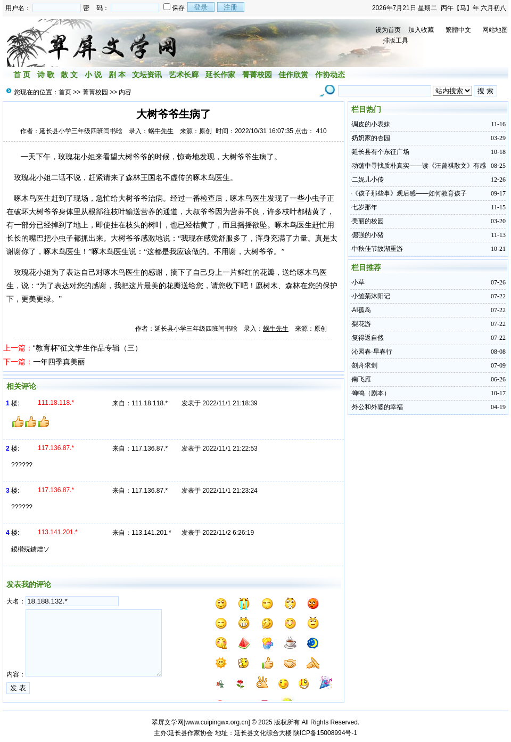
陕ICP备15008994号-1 (325, 733)
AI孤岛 (361, 310)
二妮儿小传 (368, 179)
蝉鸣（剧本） (371, 393)
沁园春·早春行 (372, 351)
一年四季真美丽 (59, 361)
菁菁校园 (257, 74)
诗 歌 (45, 74)
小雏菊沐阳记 (371, 296)
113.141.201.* (151, 532)
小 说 (93, 74)
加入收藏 (421, 30)
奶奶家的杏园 (371, 138)
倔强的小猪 (368, 235)
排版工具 (395, 40)
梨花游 (361, 324)
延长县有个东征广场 (380, 152)
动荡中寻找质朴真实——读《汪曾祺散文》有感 (419, 165)
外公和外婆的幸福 (377, 407)
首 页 (21, 74)
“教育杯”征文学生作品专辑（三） (87, 348)
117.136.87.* (149, 448)
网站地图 (495, 30)
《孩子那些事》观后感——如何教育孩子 (409, 193)
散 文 (69, 74)
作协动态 (330, 74)
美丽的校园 (368, 221)
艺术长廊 (184, 74)
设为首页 (388, 30)
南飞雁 (361, 379)
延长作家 (220, 74)
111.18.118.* (149, 403)
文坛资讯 (147, 74)
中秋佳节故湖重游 (377, 248)
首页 (65, 92)
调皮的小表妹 (371, 124)
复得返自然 (368, 337)
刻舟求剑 (364, 365)
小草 (358, 282)
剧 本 (117, 74)
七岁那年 (364, 207)
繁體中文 (458, 30)
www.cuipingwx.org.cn (216, 722)
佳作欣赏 (293, 74)
